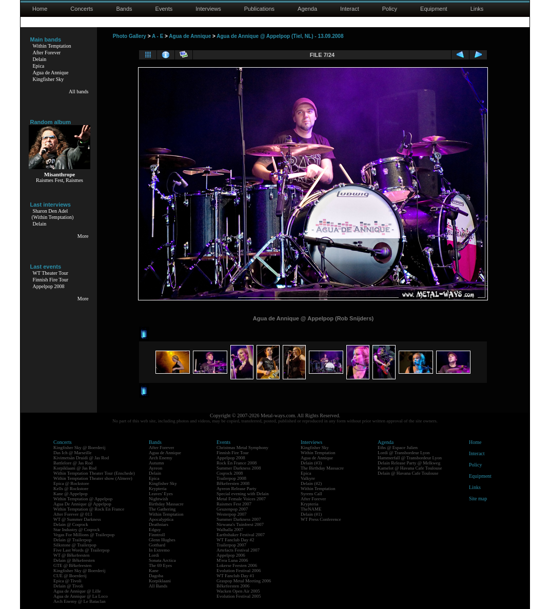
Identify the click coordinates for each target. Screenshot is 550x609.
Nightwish (158, 498)
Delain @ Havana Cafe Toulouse (408, 473)
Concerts (81, 9)
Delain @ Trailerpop (72, 539)
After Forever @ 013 (72, 514)
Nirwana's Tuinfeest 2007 (240, 524)
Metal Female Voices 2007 (241, 498)
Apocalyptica (161, 519)
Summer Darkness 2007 (239, 519)
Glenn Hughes (162, 539)
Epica (39, 66)
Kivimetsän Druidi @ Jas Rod (81, 457)
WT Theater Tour (50, 273)
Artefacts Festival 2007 (238, 550)
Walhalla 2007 (230, 529)
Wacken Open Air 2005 (238, 591)
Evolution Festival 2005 (239, 596)
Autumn (156, 462)
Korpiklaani (160, 580)
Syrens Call (311, 493)
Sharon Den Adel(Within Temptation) (53, 214)
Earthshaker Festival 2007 (241, 534)
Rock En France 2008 (237, 462)
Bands (124, 9)
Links (477, 9)
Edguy (155, 529)
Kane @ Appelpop (70, 493)
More (83, 236)
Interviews (208, 9)
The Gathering (162, 509)
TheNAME (311, 509)
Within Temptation (52, 46)
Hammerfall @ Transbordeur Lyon (410, 457)
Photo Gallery (129, 36)
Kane (154, 570)
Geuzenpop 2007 (232, 509)
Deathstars (158, 524)
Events (164, 9)
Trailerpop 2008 (231, 478)
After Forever (47, 52)
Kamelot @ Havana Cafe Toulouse (410, 468)
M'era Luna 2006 (232, 560)
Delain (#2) (311, 483)
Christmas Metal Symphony (242, 447)
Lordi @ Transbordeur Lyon (404, 452)
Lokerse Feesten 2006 (237, 565)
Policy (389, 9)
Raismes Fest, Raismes (59, 180)
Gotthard (157, 544)
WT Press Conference (321, 519)
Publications (259, 9)
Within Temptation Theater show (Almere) (92, 478)
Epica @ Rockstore (71, 483)
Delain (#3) (311, 462)
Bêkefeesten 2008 (233, 483)
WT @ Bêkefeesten (71, 555)
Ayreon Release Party (237, 488)
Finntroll (157, 534)
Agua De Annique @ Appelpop (82, 503)
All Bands (158, 585)
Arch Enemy (160, 457)
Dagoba (156, 575)
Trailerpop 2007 (231, 544)
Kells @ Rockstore (70, 488)
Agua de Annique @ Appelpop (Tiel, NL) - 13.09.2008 (280, 36)
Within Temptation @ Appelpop (82, 498)
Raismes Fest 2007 (234, 503)
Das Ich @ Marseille (72, 452)
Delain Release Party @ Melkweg (409, 462)
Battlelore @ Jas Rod (73, 462)
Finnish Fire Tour (51, 279)
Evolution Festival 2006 (239, 570)
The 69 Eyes (160, 565)
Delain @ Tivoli (68, 585)
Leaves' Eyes (161, 493)
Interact (349, 9)
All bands (79, 91)
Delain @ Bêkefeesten (74, 560)
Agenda (307, 9)
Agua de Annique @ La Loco (80, 596)
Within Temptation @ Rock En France (88, 509)
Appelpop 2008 (49, 286)
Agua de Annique (51, 72)
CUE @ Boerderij (70, 575)
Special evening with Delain (243, 493)
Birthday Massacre (166, 503)
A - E (157, 36)
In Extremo (159, 550)
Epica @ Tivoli (67, 580)
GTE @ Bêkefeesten (72, 565)
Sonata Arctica (162, 560)
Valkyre (308, 478)
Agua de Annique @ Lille (77, 591)
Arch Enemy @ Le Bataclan (79, 601)
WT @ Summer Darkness (77, 519)
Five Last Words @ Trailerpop (81, 550)
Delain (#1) (311, 514)
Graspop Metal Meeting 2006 (244, 580)
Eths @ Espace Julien (398, 447)
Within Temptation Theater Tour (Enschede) (94, 473)
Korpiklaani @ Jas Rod (74, 468)
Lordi (154, 555)
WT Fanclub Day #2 (235, 539)
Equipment (433, 9)
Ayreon (155, 468)
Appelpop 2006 (231, 555)
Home (39, 9)
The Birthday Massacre (322, 468)
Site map (478, 498)
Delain (40, 59)
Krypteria (157, 488)
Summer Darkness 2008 (239, 468)
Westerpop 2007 (232, 514)
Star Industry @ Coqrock (76, 529)
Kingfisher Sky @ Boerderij (79, 447)
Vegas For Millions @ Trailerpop (83, 534)
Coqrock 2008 (230, 473)
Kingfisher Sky (48, 79)
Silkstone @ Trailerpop (74, 544)
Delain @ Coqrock (70, 524)
